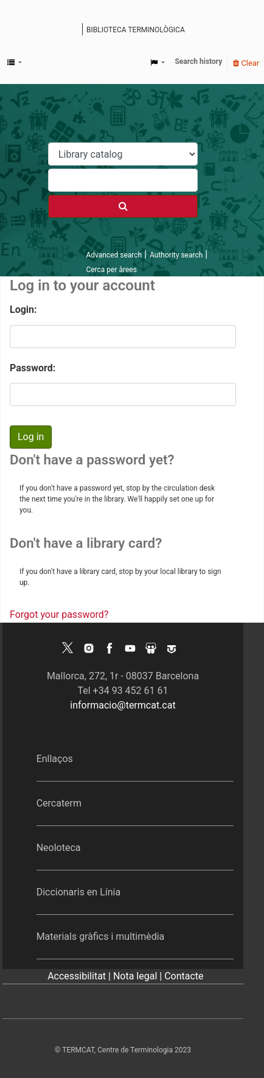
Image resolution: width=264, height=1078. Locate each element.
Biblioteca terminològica (135, 30)
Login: (23, 309)
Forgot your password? (59, 614)
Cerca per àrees (111, 269)
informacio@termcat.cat (122, 705)
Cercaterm (59, 803)
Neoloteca (58, 847)
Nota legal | (138, 976)
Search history (198, 61)
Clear (246, 63)
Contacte (183, 976)
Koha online (75, 30)
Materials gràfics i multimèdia (100, 936)
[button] (14, 62)
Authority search (176, 255)
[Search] (123, 206)
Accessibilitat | (80, 976)
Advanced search (114, 255)
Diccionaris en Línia (78, 892)
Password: (32, 368)
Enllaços (54, 759)
